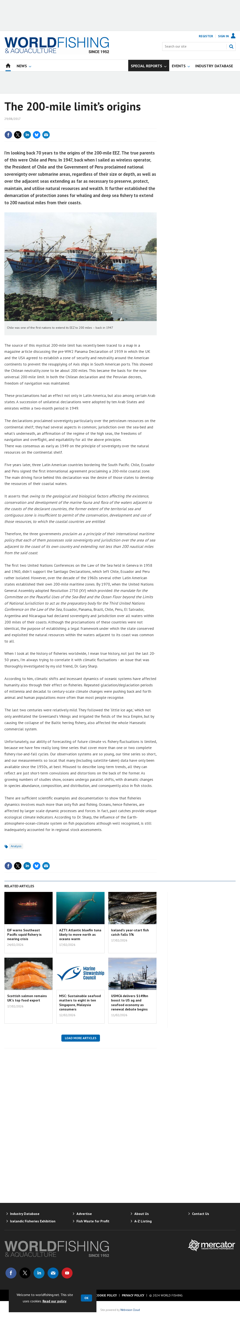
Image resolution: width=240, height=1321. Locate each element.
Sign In (223, 36)
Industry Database (24, 1213)
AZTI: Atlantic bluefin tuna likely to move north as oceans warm (80, 934)
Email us (53, 1273)
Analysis (16, 846)
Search (231, 46)
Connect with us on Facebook (11, 1273)
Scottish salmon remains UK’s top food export (27, 998)
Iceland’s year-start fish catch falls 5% (130, 932)
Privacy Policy (133, 1295)
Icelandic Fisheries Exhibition (32, 1221)
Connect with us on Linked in (39, 1273)
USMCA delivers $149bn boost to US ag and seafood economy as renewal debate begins (129, 1002)
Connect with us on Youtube (67, 1273)
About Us (141, 1213)
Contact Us (200, 1213)
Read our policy (54, 1301)
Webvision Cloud (130, 1310)
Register (206, 36)
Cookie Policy (106, 1295)
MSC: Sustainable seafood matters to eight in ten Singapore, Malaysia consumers (80, 1002)
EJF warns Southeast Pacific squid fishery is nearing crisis (24, 934)
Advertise (84, 1213)
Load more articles (80, 1038)
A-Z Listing (143, 1221)
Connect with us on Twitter (25, 1273)
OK (86, 1298)
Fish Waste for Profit (92, 1221)
